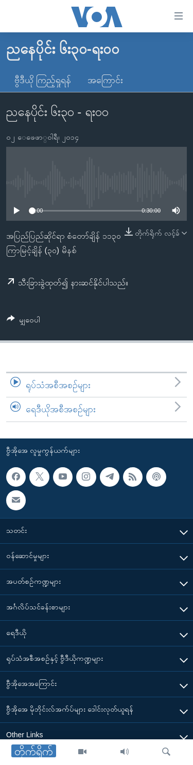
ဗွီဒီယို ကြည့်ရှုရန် (42, 80)
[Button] (23, 322)
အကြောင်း (105, 80)
